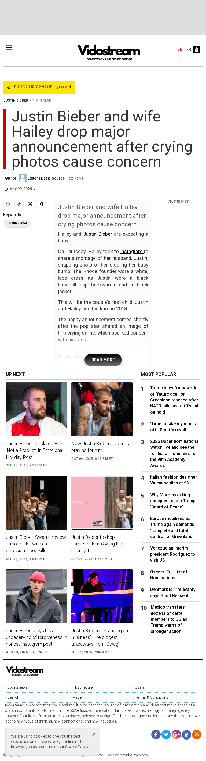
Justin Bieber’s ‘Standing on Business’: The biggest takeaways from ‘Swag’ (99, 637)
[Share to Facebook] (41, 204)
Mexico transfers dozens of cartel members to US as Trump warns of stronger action (169, 619)
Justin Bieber (97, 234)
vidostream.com (136, 755)
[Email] (7, 204)
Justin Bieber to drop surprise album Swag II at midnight (97, 543)
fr (188, 50)
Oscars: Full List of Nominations (168, 574)
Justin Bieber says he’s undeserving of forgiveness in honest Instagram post (36, 637)
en (179, 50)
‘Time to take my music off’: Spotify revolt (173, 426)
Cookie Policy (76, 747)
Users (140, 687)
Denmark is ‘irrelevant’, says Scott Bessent (172, 592)
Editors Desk (38, 178)
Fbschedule (83, 687)
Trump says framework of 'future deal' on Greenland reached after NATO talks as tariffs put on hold (174, 400)
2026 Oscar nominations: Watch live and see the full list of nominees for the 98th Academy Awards (175, 453)
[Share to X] (30, 204)
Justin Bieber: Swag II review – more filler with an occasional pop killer (36, 543)
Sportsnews (17, 687)
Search (13, 697)
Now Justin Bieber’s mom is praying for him (100, 447)
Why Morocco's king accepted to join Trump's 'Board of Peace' (174, 500)
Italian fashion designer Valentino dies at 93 (173, 480)
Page (77, 697)
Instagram (132, 251)
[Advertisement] (103, 17)
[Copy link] (19, 204)
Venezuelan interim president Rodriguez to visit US (172, 554)
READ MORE (103, 359)
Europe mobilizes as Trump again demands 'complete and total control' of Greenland (172, 527)
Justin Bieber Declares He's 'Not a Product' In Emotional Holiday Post (34, 450)
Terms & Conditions (151, 697)
